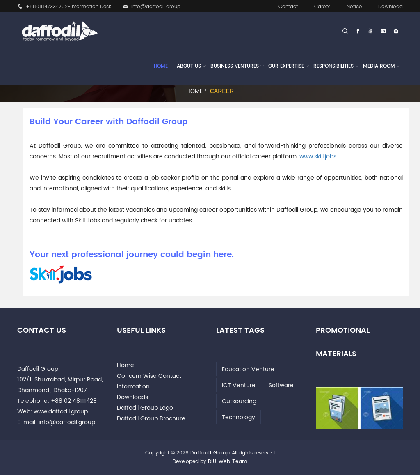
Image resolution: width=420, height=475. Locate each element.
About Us (189, 66)
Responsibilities (333, 66)
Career (322, 7)
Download (390, 7)
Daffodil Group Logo (145, 408)
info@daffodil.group (151, 7)
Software (281, 385)
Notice (354, 7)
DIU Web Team (227, 462)
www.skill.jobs (317, 156)
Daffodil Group (210, 453)
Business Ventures (234, 66)
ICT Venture (239, 385)
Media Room (379, 66)
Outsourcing (239, 401)
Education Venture (248, 369)
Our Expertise (286, 66)
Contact (288, 7)
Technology (238, 417)
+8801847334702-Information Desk (64, 7)
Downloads (132, 397)
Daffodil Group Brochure (151, 418)
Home (161, 66)
